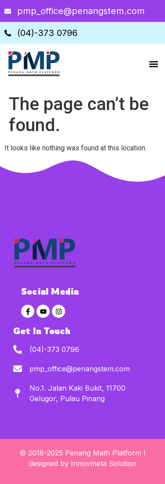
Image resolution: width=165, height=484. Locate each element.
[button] (153, 64)
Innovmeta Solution (103, 463)
